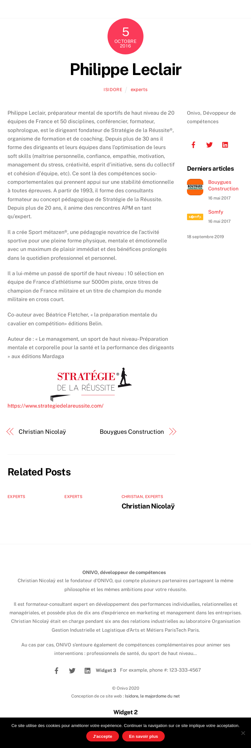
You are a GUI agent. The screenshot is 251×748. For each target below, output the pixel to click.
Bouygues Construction (132, 431)
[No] (243, 733)
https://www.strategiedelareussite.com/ (56, 406)
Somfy (215, 212)
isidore (113, 89)
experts (139, 89)
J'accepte (102, 736)
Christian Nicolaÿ (42, 431)
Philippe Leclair (125, 69)
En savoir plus (143, 736)
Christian (132, 496)
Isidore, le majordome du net (152, 696)
